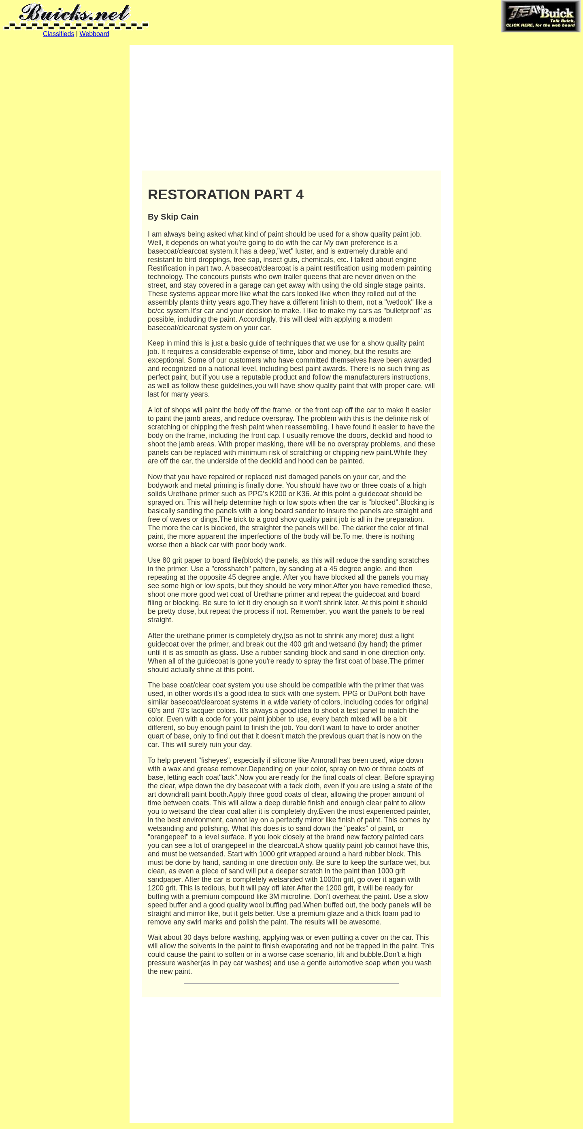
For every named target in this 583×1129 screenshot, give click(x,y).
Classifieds (58, 33)
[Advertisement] (291, 107)
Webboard (94, 33)
